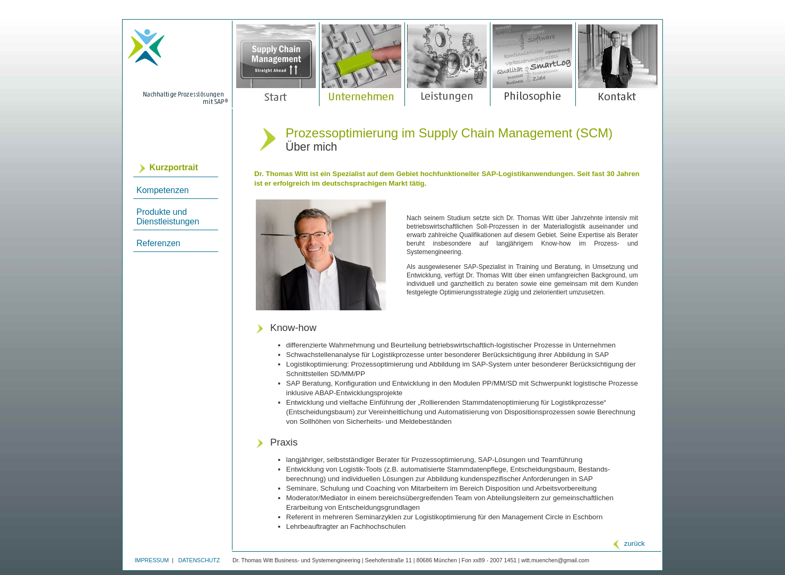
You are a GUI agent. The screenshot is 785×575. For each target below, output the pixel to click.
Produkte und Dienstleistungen (167, 216)
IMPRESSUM (153, 560)
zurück (628, 543)
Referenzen (158, 243)
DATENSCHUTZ (199, 560)
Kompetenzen (162, 190)
